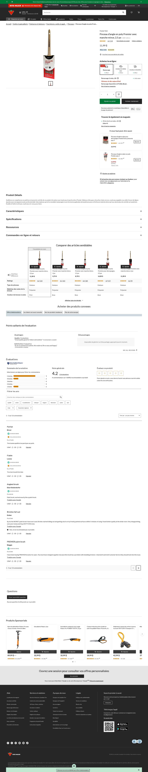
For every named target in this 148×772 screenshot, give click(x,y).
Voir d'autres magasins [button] (108, 86)
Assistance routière (35, 707)
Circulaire (32, 19)
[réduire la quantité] (113, 94)
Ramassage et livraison (12, 707)
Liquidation (60, 19)
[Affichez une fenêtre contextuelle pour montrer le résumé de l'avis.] (124, 143)
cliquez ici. (110, 183)
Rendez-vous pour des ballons (37, 718)
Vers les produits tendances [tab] (53, 312)
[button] (123, 12)
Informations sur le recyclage (60, 724)
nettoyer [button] (36, 402)
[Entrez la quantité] (107, 94)
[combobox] (131, 415)
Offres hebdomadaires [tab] (14, 312)
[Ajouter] (137, 141)
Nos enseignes (57, 704)
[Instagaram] (16, 743)
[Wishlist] (132, 12)
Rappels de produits (12, 714)
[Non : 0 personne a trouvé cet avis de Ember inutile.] (19, 533)
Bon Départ (56, 718)
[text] (19, 659)
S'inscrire (108, 703)
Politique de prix (80, 711)
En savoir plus (108, 718)
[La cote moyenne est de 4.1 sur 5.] (57, 281)
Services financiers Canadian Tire (38, 697)
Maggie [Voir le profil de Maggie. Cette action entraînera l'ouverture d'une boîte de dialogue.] (9, 545)
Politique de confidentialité (83, 697)
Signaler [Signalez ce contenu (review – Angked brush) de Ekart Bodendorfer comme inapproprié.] (28, 504)
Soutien (64, 5)
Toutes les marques (58, 711)
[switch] (10, 274)
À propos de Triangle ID (58, 701)
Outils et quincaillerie (20, 24)
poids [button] (61, 402)
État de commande (84, 5)
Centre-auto (112, 19)
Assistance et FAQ (11, 701)
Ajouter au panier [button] (110, 101)
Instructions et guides (35, 724)
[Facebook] (8, 743)
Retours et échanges (12, 711)
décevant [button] (53, 402)
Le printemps (90, 19)
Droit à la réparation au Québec (83, 714)
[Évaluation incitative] (14, 437)
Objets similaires (137, 41)
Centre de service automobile (37, 701)
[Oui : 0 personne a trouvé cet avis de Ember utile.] (14, 533)
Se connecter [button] (130, 5)
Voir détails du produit (123, 41)
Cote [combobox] (11, 408)
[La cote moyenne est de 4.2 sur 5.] (105, 41)
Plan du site (79, 704)
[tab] (106, 69)
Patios (71, 19)
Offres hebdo (45, 19)
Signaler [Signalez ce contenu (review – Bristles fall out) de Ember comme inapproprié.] (28, 533)
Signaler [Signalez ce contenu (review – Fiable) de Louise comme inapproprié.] (28, 476)
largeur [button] (45, 402)
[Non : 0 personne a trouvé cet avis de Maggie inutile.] (19, 561)
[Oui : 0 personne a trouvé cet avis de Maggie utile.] (14, 561)
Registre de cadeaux (35, 714)
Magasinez (107, 2)
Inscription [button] (74, 5)
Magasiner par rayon (15, 19)
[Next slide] (141, 2)
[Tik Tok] (27, 743)
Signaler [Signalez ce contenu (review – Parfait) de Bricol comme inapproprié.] (28, 447)
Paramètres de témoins (13, 724)
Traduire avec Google (14, 500)
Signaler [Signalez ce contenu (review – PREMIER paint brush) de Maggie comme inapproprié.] (28, 561)
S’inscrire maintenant (96, 681)
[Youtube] (19, 743)
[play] (12, 2)
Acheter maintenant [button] (131, 101)
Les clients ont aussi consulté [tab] (33, 312)
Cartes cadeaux (34, 711)
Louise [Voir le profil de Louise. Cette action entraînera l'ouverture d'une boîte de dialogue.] (9, 459)
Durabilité (55, 721)
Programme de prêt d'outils (37, 721)
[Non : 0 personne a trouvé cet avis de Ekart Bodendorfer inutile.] (19, 504)
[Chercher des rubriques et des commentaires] (34, 397)
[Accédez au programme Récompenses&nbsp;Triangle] (109, 6)
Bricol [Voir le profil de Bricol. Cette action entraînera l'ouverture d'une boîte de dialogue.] (9, 430)
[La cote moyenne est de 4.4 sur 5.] (80, 281)
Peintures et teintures (37, 24)
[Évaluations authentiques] (15, 363)
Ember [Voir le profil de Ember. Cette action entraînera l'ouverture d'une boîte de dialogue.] (9, 515)
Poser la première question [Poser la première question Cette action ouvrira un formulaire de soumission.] (17, 597)
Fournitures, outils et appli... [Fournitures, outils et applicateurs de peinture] (56, 24)
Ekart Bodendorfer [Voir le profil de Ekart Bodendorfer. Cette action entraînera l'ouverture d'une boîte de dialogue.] (13, 487)
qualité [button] (9, 402)
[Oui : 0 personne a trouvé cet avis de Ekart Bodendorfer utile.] (14, 504)
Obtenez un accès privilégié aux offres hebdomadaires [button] (73, 770)
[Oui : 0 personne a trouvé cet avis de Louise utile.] (14, 476)
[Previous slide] (7, 2)
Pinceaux (71, 24)
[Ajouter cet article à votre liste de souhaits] (119, 94)
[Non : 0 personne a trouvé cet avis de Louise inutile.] (19, 476)
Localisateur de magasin (13, 697)
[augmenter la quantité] (101, 94)
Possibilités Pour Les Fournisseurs (61, 728)
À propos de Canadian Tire (59, 697)
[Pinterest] (23, 743)
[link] (107, 41)
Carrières (55, 707)
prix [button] (68, 402)
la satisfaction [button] (26, 402)
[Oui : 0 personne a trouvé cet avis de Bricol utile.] (14, 447)
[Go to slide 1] (50, 83)
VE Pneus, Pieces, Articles (36, 704)
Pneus (79, 19)
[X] (12, 743)
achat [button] (16, 402)
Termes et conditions (81, 701)
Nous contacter (11, 721)
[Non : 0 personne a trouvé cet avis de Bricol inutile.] (19, 447)
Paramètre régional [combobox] (25, 408)
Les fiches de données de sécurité (15, 718)
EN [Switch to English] (139, 5)
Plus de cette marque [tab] (71, 312)
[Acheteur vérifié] (13, 433)
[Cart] (139, 12)
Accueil (8, 24)
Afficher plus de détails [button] (74, 300)
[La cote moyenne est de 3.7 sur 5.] (103, 281)
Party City (101, 19)
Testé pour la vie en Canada (60, 714)
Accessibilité (79, 707)
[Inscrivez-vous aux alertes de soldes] (112, 54)
